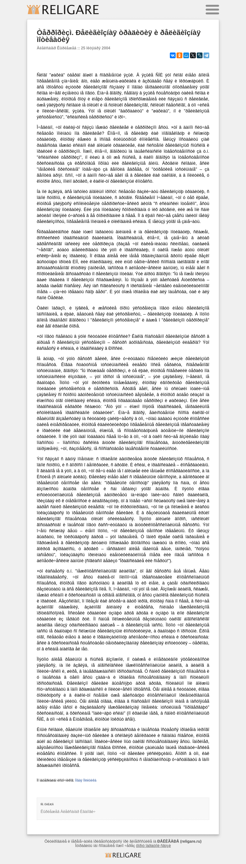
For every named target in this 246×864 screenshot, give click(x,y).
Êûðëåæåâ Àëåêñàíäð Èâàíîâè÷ (68, 812)
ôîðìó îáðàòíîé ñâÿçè (153, 846)
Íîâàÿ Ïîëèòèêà (85, 780)
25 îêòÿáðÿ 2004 (95, 48)
